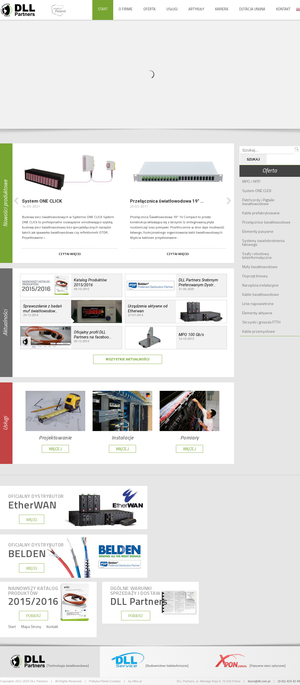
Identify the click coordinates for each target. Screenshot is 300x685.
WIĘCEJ (55, 449)
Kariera (221, 9)
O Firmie (125, 9)
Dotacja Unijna (252, 9)
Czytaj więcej (70, 253)
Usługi (172, 9)
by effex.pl (135, 681)
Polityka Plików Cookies (105, 681)
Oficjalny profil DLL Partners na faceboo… (92, 334)
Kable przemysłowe (258, 331)
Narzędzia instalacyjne (260, 285)
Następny (228, 201)
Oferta (149, 9)
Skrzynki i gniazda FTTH (261, 322)
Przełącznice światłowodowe (266, 222)
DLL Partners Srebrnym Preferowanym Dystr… (198, 282)
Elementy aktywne (257, 313)
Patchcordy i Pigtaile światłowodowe (258, 201)
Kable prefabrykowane (261, 213)
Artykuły (196, 9)
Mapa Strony (31, 627)
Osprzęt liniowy (255, 276)
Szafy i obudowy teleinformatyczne (257, 255)
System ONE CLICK (256, 190)
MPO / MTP (251, 181)
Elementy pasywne (257, 231)
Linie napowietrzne (258, 303)
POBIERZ (33, 616)
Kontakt (283, 9)
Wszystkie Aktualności (128, 359)
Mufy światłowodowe (259, 266)
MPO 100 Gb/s (191, 334)
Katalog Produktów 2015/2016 (90, 282)
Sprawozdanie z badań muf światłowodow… (42, 308)
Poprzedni (16, 201)
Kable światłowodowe (260, 294)
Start (103, 9)
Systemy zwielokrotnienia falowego (263, 242)
